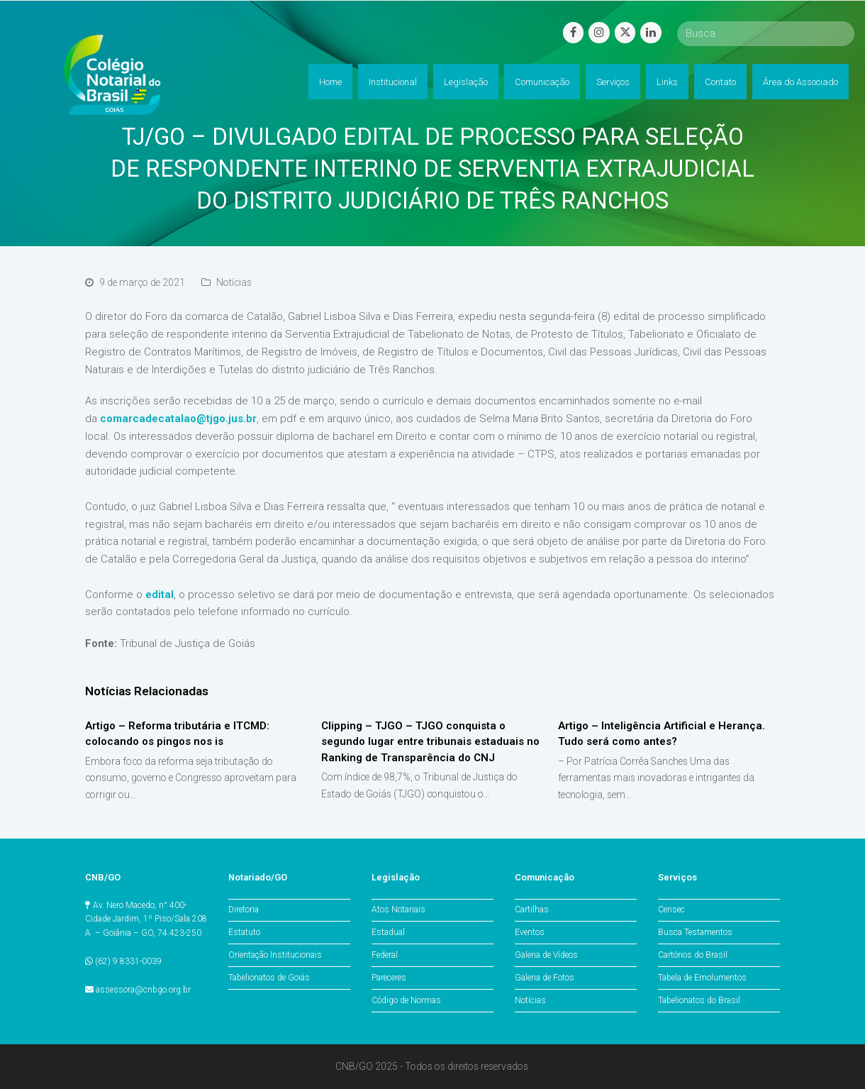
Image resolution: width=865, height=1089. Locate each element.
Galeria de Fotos (544, 978)
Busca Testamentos (695, 932)
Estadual (388, 932)
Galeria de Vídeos (546, 955)
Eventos (530, 932)
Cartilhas (532, 909)
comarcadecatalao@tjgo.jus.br (178, 418)
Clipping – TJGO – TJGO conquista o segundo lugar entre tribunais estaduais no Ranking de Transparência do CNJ (430, 741)
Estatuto (244, 932)
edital (159, 594)
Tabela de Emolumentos (702, 978)
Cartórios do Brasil (692, 955)
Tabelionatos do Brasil (699, 1000)
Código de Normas (406, 1000)
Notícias (234, 282)
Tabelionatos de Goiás (269, 978)
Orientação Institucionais (275, 955)
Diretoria (243, 909)
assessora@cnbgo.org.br (143, 990)
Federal (385, 955)
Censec (671, 909)
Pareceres (389, 978)
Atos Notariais (398, 909)
